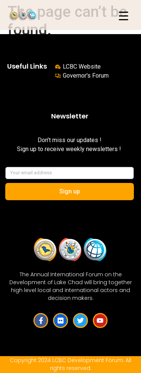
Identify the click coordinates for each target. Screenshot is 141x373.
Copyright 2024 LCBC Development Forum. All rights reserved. (70, 364)
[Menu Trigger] (123, 16)
